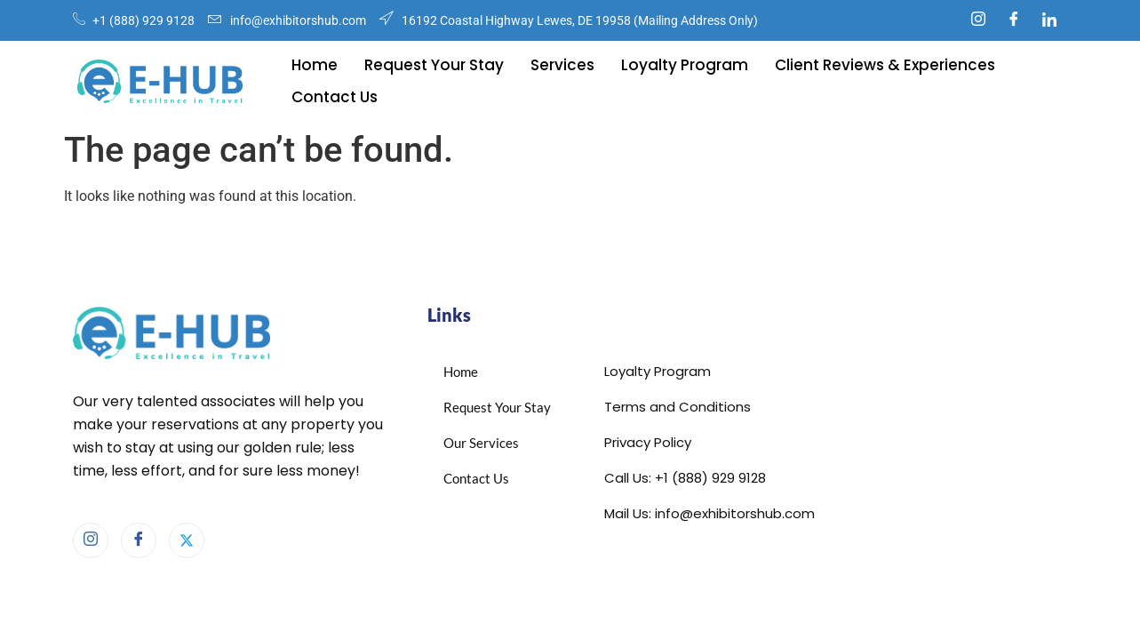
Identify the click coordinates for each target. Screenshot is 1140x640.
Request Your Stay (434, 65)
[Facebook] (1013, 20)
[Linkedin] (1049, 20)
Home (314, 65)
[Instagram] (978, 20)
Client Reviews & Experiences (885, 65)
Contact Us (334, 97)
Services (562, 65)
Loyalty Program (684, 65)
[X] (186, 540)
